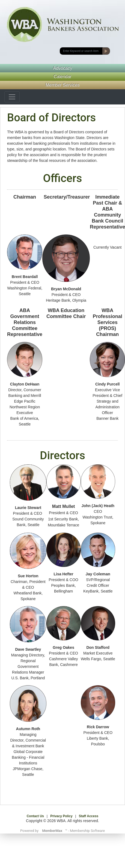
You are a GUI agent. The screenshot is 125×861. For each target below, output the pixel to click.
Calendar (63, 76)
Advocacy (62, 68)
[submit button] (81, 51)
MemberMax (52, 831)
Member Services (62, 85)
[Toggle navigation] (12, 96)
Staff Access (89, 816)
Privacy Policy (61, 816)
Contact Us (35, 816)
